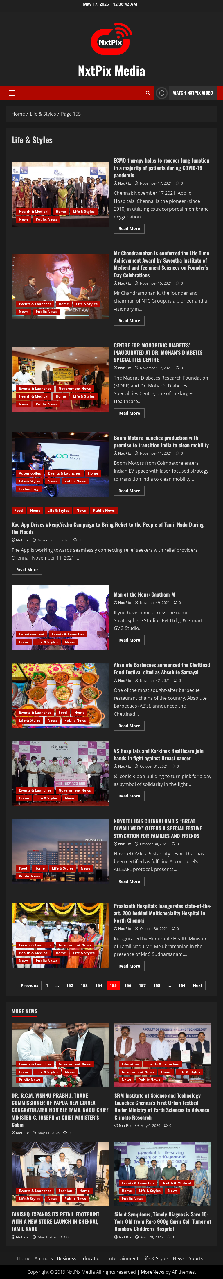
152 (69, 985)
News (23, 219)
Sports (196, 1258)
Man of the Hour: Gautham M (60, 617)
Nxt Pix (124, 183)
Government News (75, 388)
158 (156, 985)
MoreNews (152, 1272)
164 (181, 985)
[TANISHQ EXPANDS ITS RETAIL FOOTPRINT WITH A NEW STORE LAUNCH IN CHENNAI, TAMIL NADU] (60, 1174)
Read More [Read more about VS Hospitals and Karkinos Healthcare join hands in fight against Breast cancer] (131, 797)
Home (61, 211)
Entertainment (31, 634)
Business (66, 1258)
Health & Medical (33, 211)
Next (197, 985)
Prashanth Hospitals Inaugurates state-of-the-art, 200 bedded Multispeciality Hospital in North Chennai (60, 935)
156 (127, 985)
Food (19, 510)
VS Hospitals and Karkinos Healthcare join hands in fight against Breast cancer (60, 773)
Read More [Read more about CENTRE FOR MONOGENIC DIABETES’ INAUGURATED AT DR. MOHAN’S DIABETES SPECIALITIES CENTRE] (131, 414)
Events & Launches (35, 303)
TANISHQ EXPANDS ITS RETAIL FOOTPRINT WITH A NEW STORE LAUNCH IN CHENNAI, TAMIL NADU (55, 1221)
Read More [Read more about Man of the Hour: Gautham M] (131, 641)
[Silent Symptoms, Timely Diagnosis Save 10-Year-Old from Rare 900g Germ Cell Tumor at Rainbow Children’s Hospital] (162, 1174)
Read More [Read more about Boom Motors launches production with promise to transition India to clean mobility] (131, 492)
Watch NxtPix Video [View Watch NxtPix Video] (183, 93)
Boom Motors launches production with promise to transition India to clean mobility (60, 464)
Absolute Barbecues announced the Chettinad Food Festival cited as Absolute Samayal (60, 695)
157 (142, 985)
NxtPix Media (111, 70)
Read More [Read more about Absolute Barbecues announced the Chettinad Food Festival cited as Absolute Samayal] (131, 727)
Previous (29, 985)
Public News (46, 219)
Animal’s (44, 1258)
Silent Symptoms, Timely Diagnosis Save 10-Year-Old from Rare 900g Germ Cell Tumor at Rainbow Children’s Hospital (162, 1221)
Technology (29, 489)
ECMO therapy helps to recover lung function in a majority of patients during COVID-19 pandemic (60, 194)
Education (130, 1064)
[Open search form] (148, 93)
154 (98, 985)
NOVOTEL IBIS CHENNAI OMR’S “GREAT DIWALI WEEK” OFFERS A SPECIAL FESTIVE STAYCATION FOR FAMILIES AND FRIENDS (60, 851)
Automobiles (30, 473)
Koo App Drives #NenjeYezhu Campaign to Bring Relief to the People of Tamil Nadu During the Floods (108, 528)
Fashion (65, 1190)
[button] (12, 93)
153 (84, 985)
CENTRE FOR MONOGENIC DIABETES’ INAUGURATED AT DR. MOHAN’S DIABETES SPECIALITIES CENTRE (60, 379)
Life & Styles (84, 211)
